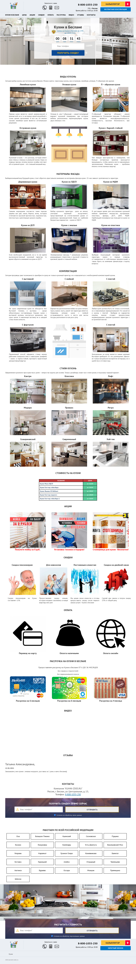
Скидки (41, 15)
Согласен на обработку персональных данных (69, 936)
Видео (71, 15)
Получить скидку (68, 53)
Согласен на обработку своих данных (69, 815)
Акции (32, 15)
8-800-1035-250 (87, 4)
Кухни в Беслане (12, 15)
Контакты (91, 15)
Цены (24, 15)
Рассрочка (61, 15)
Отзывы (80, 15)
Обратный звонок (115, 948)
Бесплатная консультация (115, 9)
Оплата (50, 15)
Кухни (11, 954)
